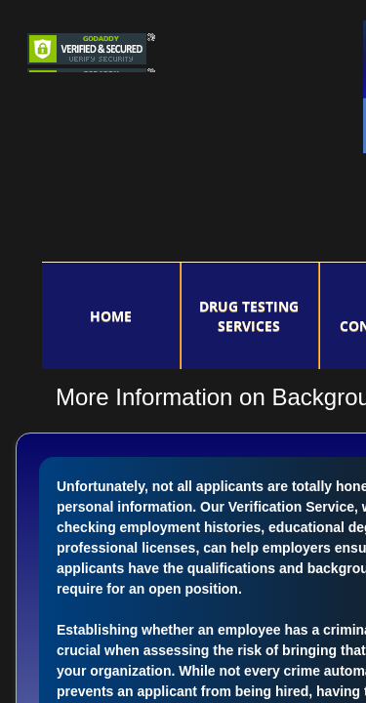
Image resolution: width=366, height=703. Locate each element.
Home (111, 316)
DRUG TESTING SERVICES (249, 316)
